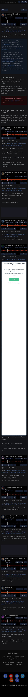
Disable (14, 279)
